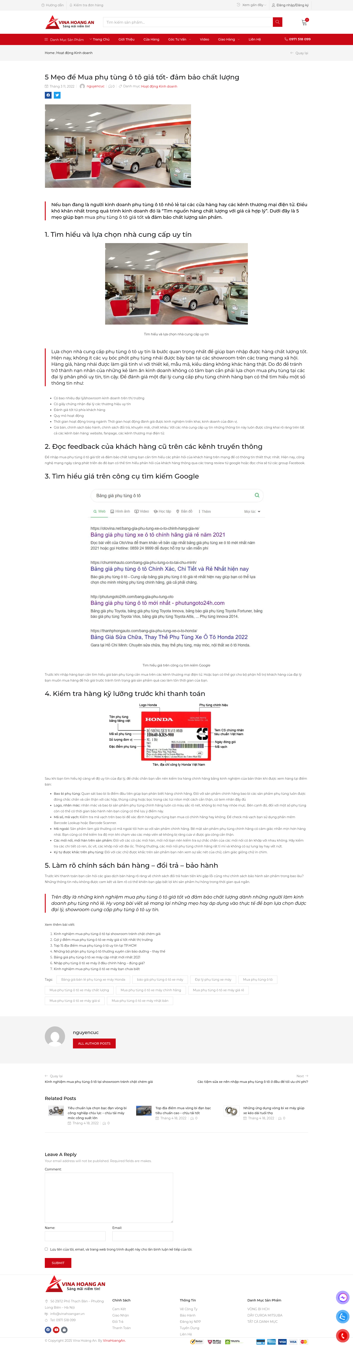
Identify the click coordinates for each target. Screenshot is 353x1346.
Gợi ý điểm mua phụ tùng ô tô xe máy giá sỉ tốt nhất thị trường (103, 940)
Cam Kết (119, 1309)
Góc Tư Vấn (179, 39)
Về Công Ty (188, 1309)
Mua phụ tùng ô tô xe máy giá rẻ (218, 990)
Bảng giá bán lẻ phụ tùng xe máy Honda (93, 980)
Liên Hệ (255, 39)
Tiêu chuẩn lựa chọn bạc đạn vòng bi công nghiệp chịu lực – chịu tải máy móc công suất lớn (97, 1113)
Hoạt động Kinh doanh (75, 53)
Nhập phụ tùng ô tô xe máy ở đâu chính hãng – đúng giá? (99, 963)
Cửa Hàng (151, 39)
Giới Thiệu (126, 39)
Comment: (53, 1169)
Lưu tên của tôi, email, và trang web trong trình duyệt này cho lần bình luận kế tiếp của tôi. (121, 1249)
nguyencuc (95, 86)
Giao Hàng (229, 39)
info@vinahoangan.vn (67, 1314)
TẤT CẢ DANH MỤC (262, 1322)
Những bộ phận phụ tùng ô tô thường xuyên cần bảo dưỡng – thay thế (109, 951)
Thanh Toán (121, 1328)
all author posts (94, 1043)
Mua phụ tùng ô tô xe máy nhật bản (140, 1001)
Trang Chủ (101, 39)
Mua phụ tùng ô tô (258, 980)
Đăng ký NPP (190, 1322)
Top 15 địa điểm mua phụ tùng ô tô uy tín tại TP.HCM (95, 946)
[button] (304, 22)
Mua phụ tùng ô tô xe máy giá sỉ (75, 1001)
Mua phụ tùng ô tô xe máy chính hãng (151, 990)
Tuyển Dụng (189, 1328)
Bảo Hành (188, 1315)
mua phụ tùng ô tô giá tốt (114, 217)
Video (204, 39)
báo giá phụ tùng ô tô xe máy (160, 980)
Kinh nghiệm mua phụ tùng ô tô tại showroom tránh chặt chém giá (107, 934)
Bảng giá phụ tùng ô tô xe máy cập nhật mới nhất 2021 (97, 957)
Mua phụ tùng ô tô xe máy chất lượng (79, 990)
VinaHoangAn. (114, 1341)
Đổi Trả (117, 1322)
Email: (117, 1228)
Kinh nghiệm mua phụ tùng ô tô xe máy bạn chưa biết (97, 969)
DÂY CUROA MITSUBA (265, 1315)
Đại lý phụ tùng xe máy (213, 980)
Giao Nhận (120, 1315)
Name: (50, 1228)
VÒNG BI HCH (258, 1309)
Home (49, 53)
